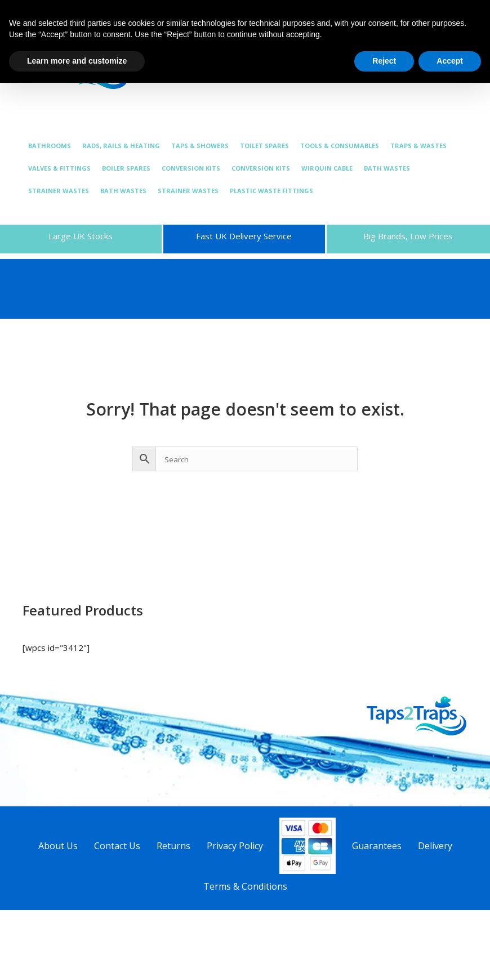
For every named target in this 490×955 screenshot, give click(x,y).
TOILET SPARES (264, 145)
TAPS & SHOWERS (200, 145)
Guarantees (377, 846)
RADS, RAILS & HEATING (121, 145)
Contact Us (117, 846)
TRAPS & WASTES (418, 145)
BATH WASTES (387, 168)
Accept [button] (449, 60)
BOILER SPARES (126, 168)
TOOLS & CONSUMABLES (339, 145)
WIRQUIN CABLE (327, 168)
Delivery (435, 846)
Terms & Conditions (245, 886)
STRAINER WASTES (58, 190)
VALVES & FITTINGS (59, 168)
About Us (58, 846)
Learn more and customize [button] (77, 60)
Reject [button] (384, 60)
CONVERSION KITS (191, 168)
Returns (173, 846)
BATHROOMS (49, 145)
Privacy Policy (235, 846)
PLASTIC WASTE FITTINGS (271, 190)
